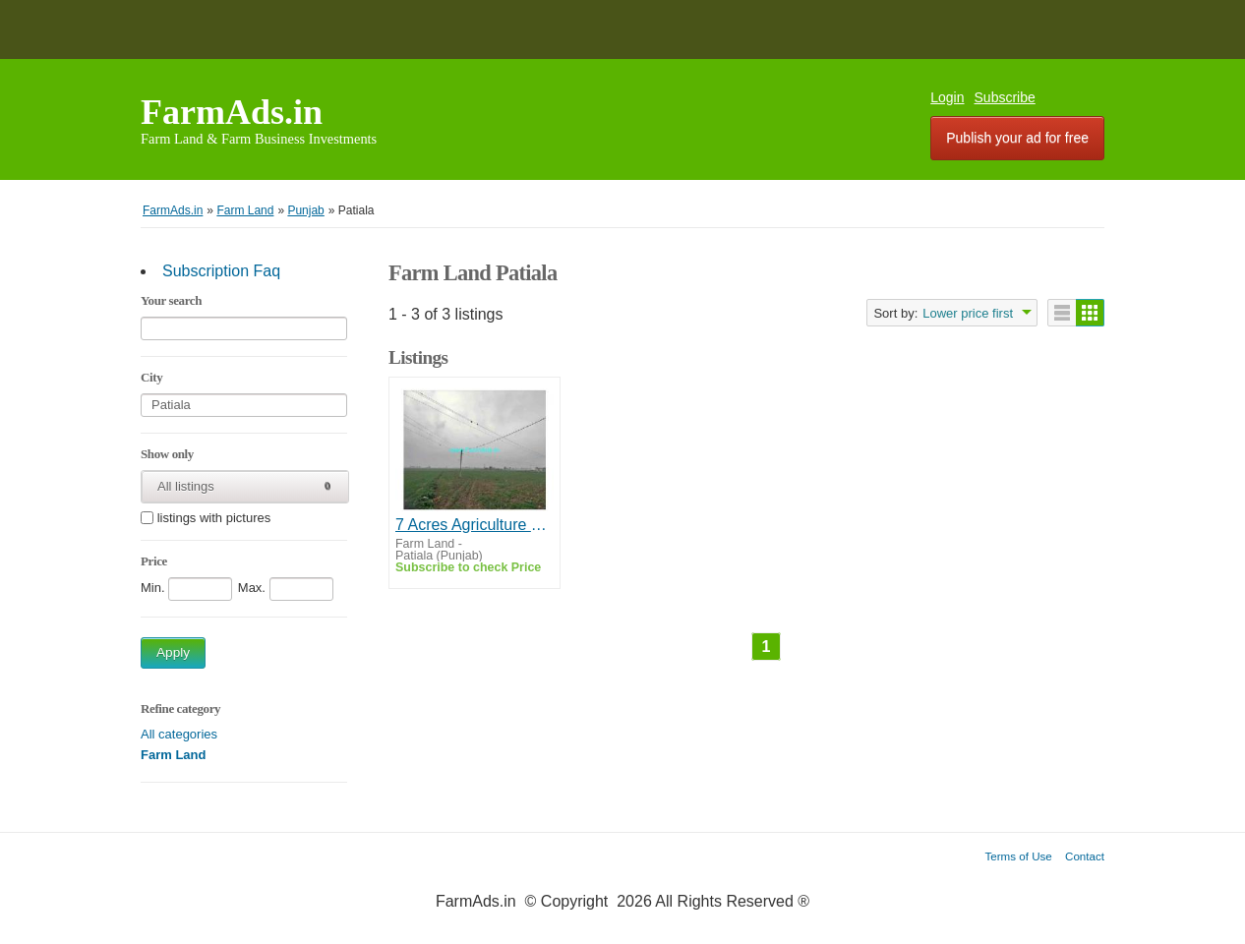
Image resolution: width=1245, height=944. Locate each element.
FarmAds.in (232, 112)
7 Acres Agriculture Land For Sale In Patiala (474, 524)
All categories (179, 734)
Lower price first (967, 313)
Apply (173, 652)
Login (947, 97)
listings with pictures (214, 518)
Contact (1084, 856)
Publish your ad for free (1017, 138)
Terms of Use (1018, 856)
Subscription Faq (221, 271)
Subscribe (1005, 97)
